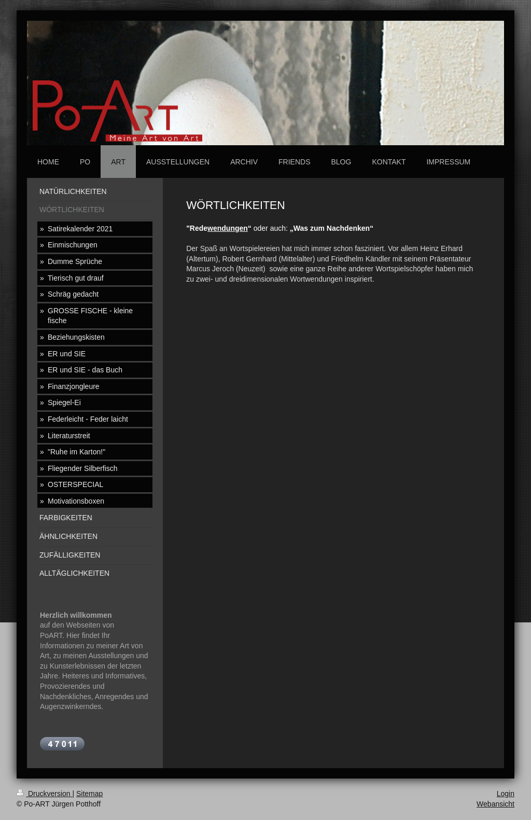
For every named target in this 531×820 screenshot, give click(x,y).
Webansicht (495, 804)
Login (505, 793)
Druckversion (44, 793)
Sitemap (89, 793)
